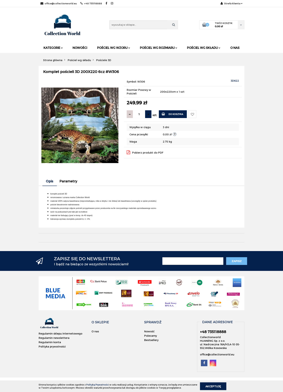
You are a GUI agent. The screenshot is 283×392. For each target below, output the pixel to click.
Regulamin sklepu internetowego (60, 333)
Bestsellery (151, 340)
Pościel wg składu (203, 47)
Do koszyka (172, 113)
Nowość (149, 331)
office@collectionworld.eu (58, 3)
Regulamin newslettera (54, 337)
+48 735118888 (91, 3)
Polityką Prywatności (97, 384)
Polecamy (150, 335)
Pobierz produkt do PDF (145, 152)
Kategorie (53, 47)
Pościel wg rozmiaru (158, 47)
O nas (235, 47)
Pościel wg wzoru (113, 47)
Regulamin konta (50, 342)
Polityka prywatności (52, 346)
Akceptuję (213, 386)
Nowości (80, 47)
